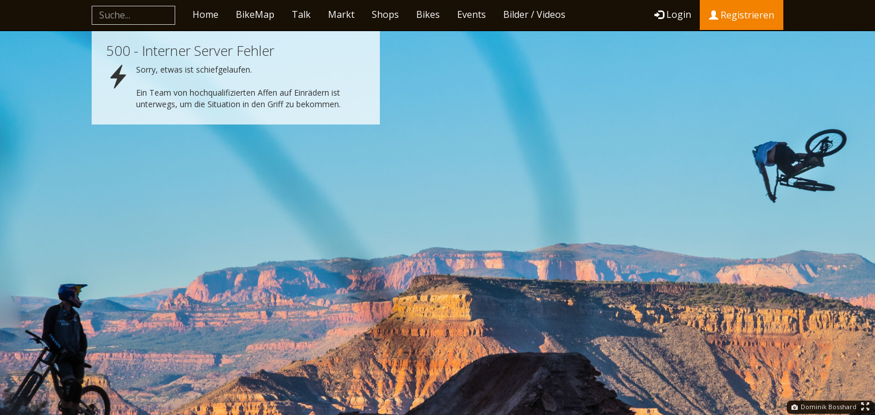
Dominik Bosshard (824, 406)
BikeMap (255, 14)
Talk (301, 14)
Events (471, 14)
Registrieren (741, 15)
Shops (385, 14)
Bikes (428, 14)
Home (205, 14)
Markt (341, 14)
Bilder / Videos (534, 14)
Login (672, 14)
